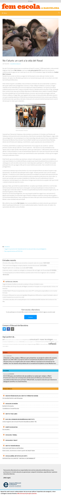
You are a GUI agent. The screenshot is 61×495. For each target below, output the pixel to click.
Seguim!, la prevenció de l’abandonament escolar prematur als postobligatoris (25, 249)
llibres (38, 344)
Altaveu (5, 352)
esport (31, 341)
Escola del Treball (11, 435)
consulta (55, 339)
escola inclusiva (27, 341)
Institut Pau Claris (11, 414)
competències (25, 339)
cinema (9, 339)
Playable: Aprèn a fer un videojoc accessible (14, 268)
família (34, 341)
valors (6, 346)
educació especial (16, 341)
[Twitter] (4, 329)
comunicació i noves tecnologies (41, 339)
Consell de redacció (15, 64)
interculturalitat (21, 344)
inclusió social (6, 344)
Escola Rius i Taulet (12, 440)
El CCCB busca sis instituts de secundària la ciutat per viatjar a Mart (27, 376)
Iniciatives (7, 247)
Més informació (21, 493)
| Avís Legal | (6, 478)
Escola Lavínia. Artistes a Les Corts (16, 456)
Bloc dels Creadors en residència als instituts (20, 419)
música (41, 344)
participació (45, 344)
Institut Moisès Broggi (13, 446)
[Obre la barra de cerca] (59, 13)
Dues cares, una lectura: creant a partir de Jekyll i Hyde (19, 451)
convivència (5, 341)
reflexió (52, 344)
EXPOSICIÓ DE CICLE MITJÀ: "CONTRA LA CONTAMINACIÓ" (19, 458)
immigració (56, 341)
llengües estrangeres (32, 344)
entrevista (21, 341)
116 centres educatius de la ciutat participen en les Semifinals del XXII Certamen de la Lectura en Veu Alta (30, 300)
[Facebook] (8, 329)
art (4, 339)
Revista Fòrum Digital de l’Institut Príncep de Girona (22, 396)
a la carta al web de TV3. (34, 70)
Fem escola (6, 374)
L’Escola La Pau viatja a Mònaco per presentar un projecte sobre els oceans (23, 263)
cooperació (10, 341)
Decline (34, 493)
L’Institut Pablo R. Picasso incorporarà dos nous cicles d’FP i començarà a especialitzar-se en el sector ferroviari (30, 292)
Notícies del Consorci (12, 281)
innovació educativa (13, 344)
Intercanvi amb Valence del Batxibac (13, 448)
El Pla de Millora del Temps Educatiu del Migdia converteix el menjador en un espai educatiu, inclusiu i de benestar (30, 287)
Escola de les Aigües (12, 403)
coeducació (13, 339)
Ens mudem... (6, 429)
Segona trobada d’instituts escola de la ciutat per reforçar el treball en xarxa (23, 284)
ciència (6, 339)
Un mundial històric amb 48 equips (13, 398)
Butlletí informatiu (8, 406)
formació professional (45, 341)
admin (4, 356)
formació (38, 341)
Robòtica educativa (11, 427)
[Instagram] (12, 329)
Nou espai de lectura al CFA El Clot (13, 251)
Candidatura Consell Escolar (11, 408)
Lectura (26, 344)
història (52, 341)
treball (4, 346)
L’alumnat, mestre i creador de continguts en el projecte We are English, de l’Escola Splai (26, 270)
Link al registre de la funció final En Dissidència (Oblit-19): (20, 422)
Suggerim (6, 371)
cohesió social (18, 339)
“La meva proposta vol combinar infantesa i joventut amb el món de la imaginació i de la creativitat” (29, 273)
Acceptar (29, 493)
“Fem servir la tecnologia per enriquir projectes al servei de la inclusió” (21, 265)
